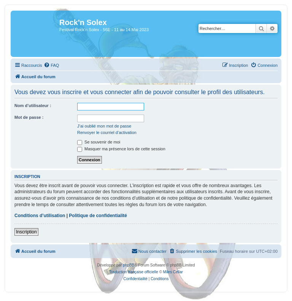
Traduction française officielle (133, 272)
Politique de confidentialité (98, 215)
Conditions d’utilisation (39, 215)
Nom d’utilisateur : (32, 105)
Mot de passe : (28, 117)
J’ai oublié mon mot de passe (104, 126)
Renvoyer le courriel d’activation (106, 132)
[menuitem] (51, 65)
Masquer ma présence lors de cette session (121, 149)
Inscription (26, 232)
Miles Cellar (173, 272)
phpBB (128, 265)
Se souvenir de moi (98, 142)
